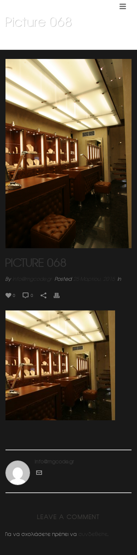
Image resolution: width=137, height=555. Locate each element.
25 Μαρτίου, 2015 (94, 279)
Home (23, 41)
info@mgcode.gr (32, 279)
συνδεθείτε (93, 534)
